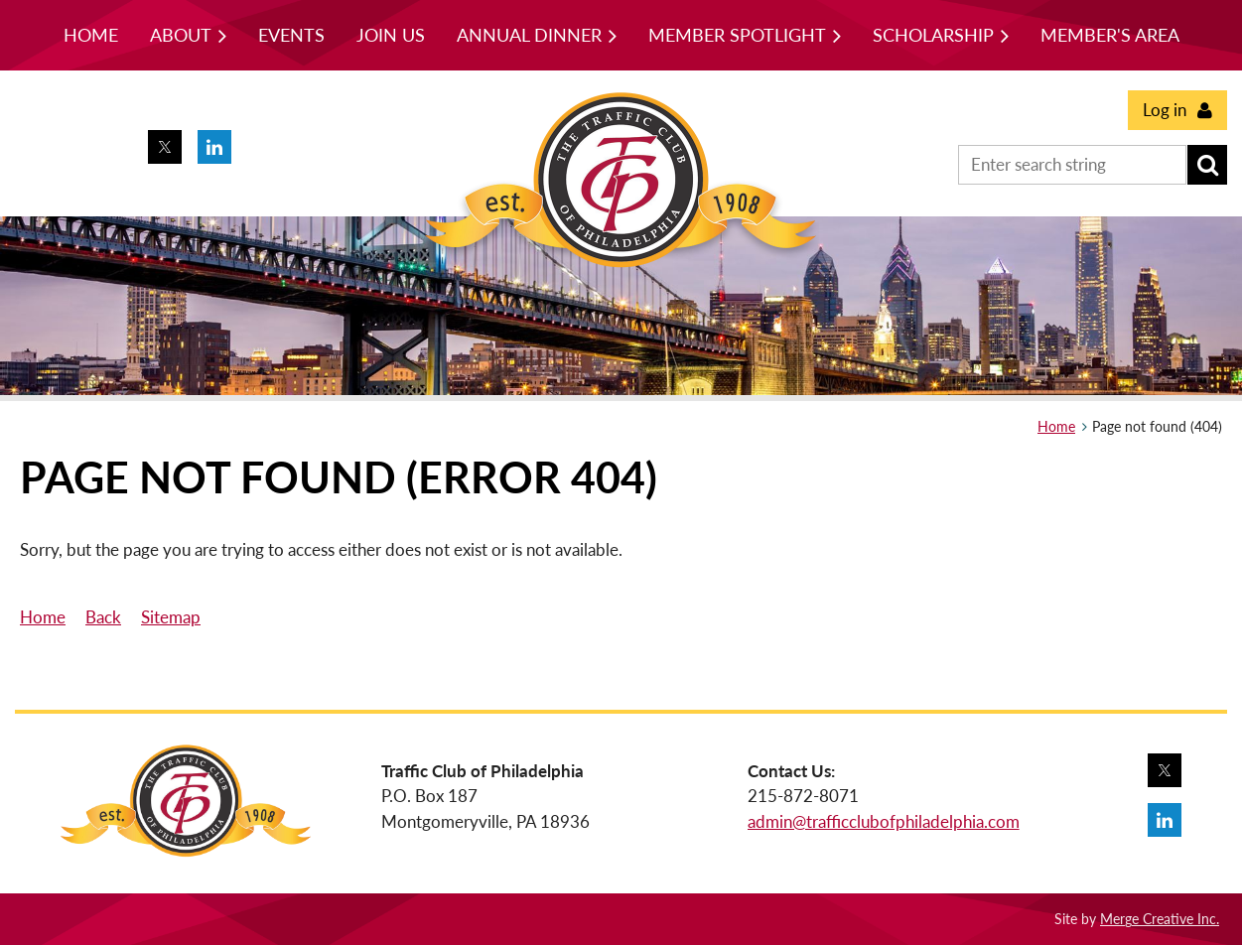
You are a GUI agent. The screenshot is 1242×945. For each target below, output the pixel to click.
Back (103, 617)
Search (1207, 165)
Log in (1164, 109)
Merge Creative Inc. (1159, 918)
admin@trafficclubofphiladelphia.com (884, 821)
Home (1056, 426)
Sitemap (171, 617)
